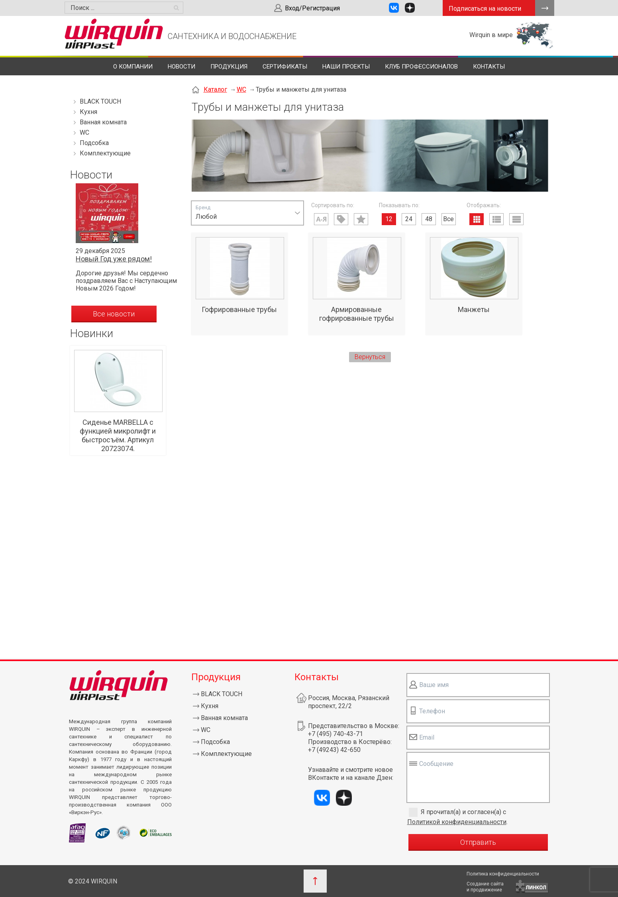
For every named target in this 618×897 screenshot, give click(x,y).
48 (428, 219)
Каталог (215, 89)
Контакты (489, 66)
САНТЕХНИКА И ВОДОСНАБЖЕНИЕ (232, 36)
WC (84, 132)
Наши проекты (346, 66)
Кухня (88, 112)
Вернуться (370, 357)
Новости (181, 66)
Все (448, 219)
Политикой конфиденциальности (456, 822)
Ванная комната (103, 122)
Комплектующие (105, 153)
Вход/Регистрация (312, 8)
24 (408, 219)
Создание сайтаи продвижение (485, 887)
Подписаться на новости (485, 8)
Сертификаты (285, 66)
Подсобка (94, 143)
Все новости (114, 314)
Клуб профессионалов (421, 66)
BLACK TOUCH (100, 101)
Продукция (228, 66)
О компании (133, 66)
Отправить (478, 842)
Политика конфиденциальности (503, 874)
